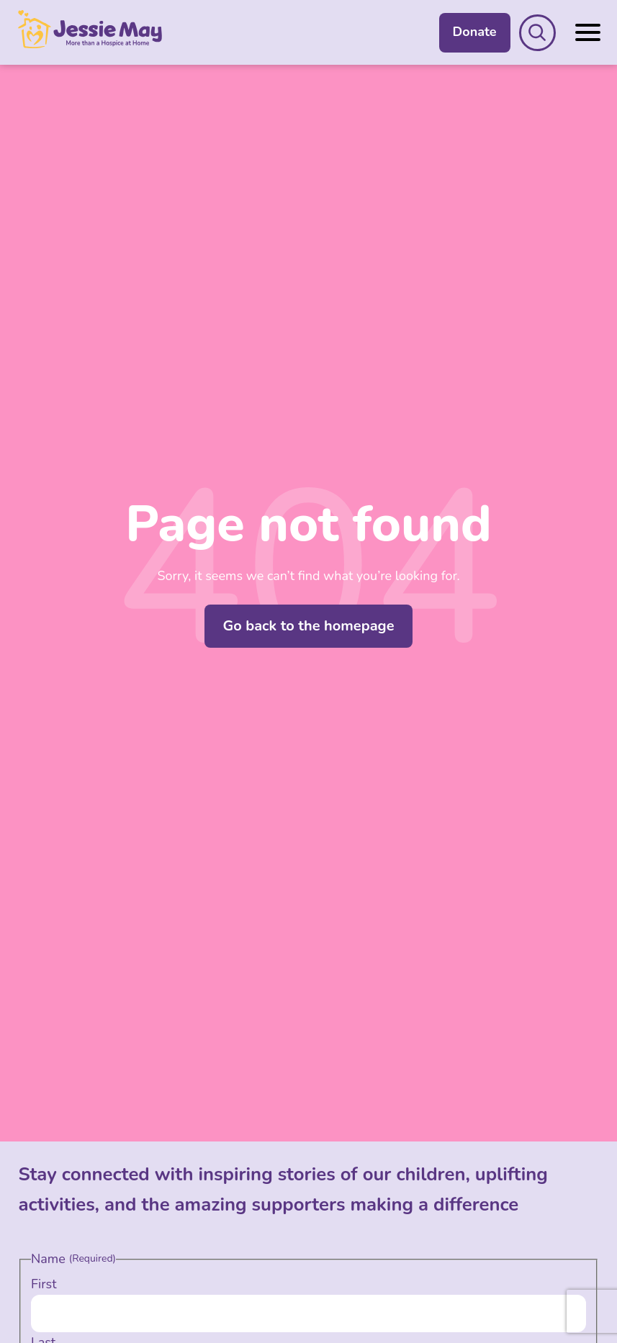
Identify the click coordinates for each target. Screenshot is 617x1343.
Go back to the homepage (308, 626)
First (44, 1284)
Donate (475, 31)
